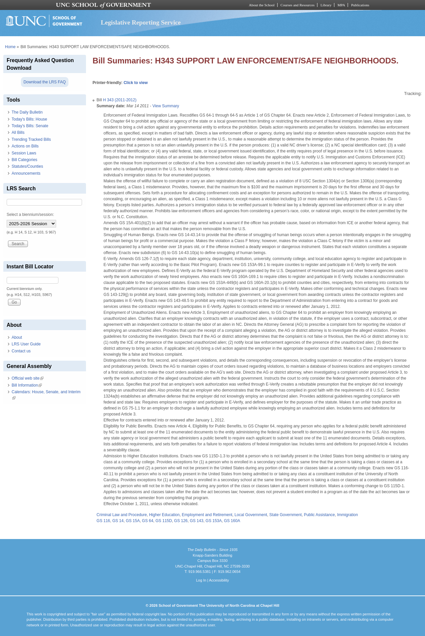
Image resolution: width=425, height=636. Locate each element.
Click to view (136, 82)
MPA (341, 5)
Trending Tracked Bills (31, 139)
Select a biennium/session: (30, 214)
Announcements (26, 173)
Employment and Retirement (207, 514)
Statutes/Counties (27, 166)
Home (10, 47)
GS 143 (197, 520)
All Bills (18, 132)
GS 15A (133, 520)
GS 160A (232, 520)
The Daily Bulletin (27, 112)
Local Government (250, 514)
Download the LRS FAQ (45, 82)
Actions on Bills (25, 146)
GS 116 (103, 520)
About (17, 337)
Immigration (347, 514)
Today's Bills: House (29, 119)
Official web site (27, 378)
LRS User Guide (26, 344)
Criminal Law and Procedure (122, 514)
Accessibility (219, 580)
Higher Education (164, 514)
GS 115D (163, 520)
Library (325, 5)
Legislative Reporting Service (141, 22)
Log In (201, 580)
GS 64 (147, 520)
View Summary (165, 106)
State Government (285, 514)
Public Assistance (319, 514)
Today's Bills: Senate (30, 126)
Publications (360, 5)
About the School (262, 5)
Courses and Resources (297, 5)
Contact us (21, 351)
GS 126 (181, 520)
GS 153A (214, 520)
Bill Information (27, 385)
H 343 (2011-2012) (119, 100)
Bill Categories (24, 159)
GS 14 (118, 520)
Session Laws (24, 153)
